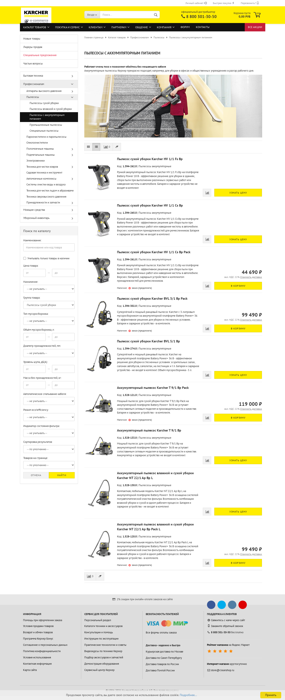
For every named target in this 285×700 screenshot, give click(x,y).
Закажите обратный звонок (225, 626)
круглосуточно (227, 664)
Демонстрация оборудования (101, 663)
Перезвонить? (250, 3)
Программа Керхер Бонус (38, 638)
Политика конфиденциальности (42, 651)
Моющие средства (34, 210)
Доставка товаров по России (162, 664)
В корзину (238, 285)
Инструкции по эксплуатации (101, 638)
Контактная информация (37, 663)
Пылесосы (32, 97)
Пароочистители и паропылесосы (46, 137)
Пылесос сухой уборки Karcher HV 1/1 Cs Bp (150, 205)
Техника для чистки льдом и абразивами (50, 190)
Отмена (36, 475)
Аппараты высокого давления (43, 91)
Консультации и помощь (98, 632)
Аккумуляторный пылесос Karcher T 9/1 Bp (149, 430)
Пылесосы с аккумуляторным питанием (47, 117)
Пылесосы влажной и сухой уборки (51, 109)
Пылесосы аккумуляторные (155, 166)
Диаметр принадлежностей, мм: (42, 346)
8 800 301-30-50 (201, 16)
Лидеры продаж (32, 47)
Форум (185, 27)
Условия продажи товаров (38, 626)
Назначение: (30, 282)
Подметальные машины (40, 155)
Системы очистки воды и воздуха (45, 184)
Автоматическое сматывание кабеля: (44, 394)
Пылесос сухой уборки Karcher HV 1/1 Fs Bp (150, 159)
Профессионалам (33, 84)
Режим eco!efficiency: (36, 410)
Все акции (255, 27)
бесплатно (225, 632)
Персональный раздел (97, 620)
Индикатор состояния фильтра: (41, 426)
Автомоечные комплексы (41, 178)
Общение (141, 27)
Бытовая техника (33, 75)
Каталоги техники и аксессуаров (103, 626)
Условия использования (37, 657)
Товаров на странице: (35, 458)
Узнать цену (238, 192)
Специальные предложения (39, 55)
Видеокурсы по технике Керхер (103, 651)
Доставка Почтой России (160, 670)
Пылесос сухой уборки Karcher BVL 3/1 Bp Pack (152, 298)
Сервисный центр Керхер (99, 670)
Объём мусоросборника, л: (39, 329)
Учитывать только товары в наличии (46, 258)
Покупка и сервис (67, 27)
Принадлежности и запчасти (43, 202)
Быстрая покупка (223, 3)
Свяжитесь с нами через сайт (226, 620)
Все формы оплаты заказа (161, 632)
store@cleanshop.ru (220, 670)
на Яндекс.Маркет (228, 645)
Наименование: (32, 240)
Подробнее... (188, 695)
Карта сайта (30, 670)
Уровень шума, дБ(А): (35, 362)
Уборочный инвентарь (36, 218)
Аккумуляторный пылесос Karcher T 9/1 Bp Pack (153, 387)
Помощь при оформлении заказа (42, 620)
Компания (164, 27)
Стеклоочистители (37, 142)
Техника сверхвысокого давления (46, 196)
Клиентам (95, 27)
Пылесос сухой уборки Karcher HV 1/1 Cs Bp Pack (153, 252)
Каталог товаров (34, 27)
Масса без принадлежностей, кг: (42, 378)
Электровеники (35, 160)
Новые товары (31, 38)
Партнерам (118, 27)
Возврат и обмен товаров (38, 632)
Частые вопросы (33, 63)
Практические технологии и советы (105, 645)
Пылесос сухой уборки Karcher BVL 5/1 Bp (148, 341)
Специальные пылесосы (44, 130)
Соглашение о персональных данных (45, 645)
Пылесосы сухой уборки (44, 103)
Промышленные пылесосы (46, 125)
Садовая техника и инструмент (44, 172)
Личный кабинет (196, 3)
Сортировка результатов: (37, 442)
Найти (61, 475)
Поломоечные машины (40, 148)
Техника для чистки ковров (42, 166)
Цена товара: (30, 265)
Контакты (203, 27)
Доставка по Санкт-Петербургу (164, 658)
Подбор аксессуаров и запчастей (103, 657)
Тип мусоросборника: (35, 314)
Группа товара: (31, 297)
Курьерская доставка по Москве (164, 651)
